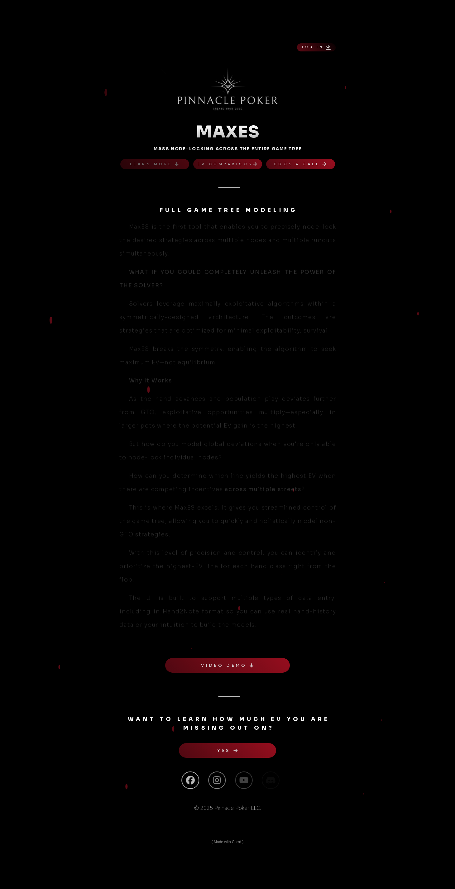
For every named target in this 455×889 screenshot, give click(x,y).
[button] (316, 47)
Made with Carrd (227, 842)
